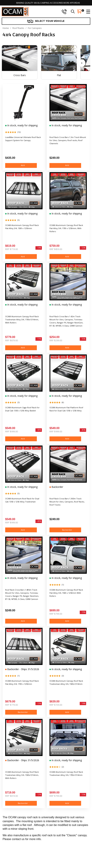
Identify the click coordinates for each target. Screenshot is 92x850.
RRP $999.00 (11, 431)
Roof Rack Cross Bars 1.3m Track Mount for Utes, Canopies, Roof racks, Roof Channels (67, 140)
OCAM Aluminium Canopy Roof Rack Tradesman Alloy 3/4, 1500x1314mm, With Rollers (22, 775)
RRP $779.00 (11, 704)
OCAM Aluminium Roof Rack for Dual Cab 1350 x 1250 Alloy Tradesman (22, 500)
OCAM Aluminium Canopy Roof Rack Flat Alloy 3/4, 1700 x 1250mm (22, 682)
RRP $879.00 (11, 340)
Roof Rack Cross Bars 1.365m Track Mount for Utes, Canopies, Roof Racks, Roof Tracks (67, 501)
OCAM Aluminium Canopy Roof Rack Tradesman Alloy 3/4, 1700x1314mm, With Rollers (22, 319)
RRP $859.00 (55, 249)
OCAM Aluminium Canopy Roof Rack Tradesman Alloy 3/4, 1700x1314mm (66, 773)
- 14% (38, 248)
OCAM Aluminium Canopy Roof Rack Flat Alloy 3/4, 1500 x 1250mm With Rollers (66, 592)
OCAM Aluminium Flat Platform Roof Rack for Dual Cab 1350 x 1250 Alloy (66, 409)
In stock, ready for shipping (22, 125)
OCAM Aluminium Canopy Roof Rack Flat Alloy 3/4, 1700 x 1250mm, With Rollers (66, 228)
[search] (72, 11)
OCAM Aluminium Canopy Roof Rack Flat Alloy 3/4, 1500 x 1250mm (22, 227)
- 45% (38, 430)
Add (21, 165)
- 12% (83, 248)
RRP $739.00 (55, 704)
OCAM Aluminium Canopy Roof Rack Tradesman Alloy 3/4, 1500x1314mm (66, 682)
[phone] (64, 11)
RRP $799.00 (55, 613)
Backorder (57, 486)
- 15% (83, 339)
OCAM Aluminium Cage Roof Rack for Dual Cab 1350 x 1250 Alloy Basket (22, 409)
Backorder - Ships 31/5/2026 (23, 669)
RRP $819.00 (11, 795)
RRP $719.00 (11, 249)
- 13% (83, 612)
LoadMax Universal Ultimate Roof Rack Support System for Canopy (23, 139)
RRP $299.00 (55, 340)
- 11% (38, 339)
